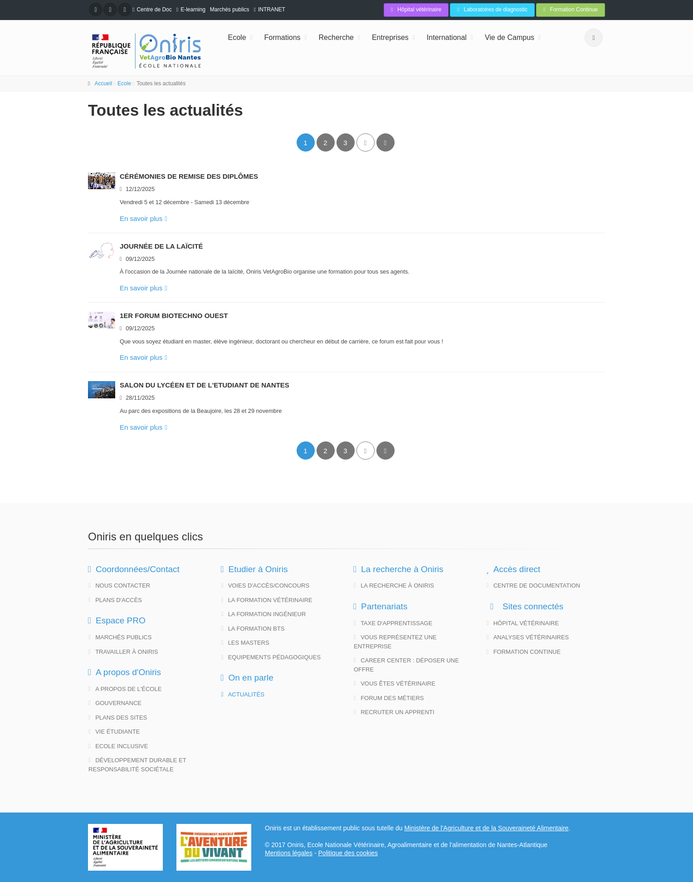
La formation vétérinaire (266, 600)
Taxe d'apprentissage (393, 623)
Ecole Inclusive (118, 746)
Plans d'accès (115, 600)
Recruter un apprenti (394, 712)
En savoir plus (143, 218)
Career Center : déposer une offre (406, 665)
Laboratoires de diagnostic (492, 9)
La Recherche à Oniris (394, 585)
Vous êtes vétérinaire (394, 683)
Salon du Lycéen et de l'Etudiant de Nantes (204, 385)
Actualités (242, 694)
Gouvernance (115, 703)
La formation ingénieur (263, 614)
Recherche (336, 37)
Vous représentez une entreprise (395, 642)
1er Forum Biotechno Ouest (174, 315)
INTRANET (271, 9)
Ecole (237, 37)
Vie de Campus (509, 37)
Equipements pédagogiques (271, 657)
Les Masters (245, 642)
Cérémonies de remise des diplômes (189, 176)
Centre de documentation (534, 585)
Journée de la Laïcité (161, 246)
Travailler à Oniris (123, 651)
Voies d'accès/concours (265, 585)
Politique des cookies (348, 853)
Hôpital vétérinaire (416, 9)
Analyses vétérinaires (528, 637)
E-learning (193, 9)
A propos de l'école (124, 689)
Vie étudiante (114, 731)
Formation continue (524, 651)
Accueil (103, 83)
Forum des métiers (389, 698)
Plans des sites (117, 717)
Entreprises (390, 37)
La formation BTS (253, 628)
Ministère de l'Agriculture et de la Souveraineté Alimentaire (486, 828)
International (447, 37)
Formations (282, 37)
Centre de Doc (154, 9)
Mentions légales (288, 853)
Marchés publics (229, 9)
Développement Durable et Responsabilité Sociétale (137, 765)
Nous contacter (119, 585)
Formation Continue (570, 9)
